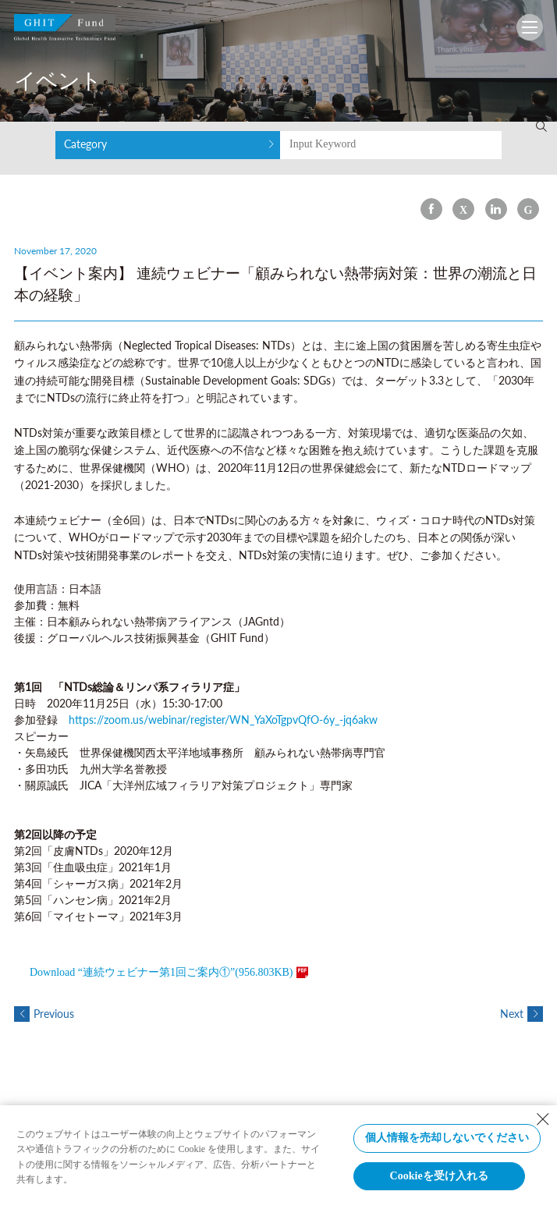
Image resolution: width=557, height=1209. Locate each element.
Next (521, 1013)
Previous (44, 1013)
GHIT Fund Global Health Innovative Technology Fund (64, 31)
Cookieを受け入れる (439, 1176)
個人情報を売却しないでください (447, 1137)
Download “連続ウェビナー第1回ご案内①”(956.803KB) (161, 972)
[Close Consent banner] (543, 1119)
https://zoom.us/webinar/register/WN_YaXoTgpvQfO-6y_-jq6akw (223, 719)
